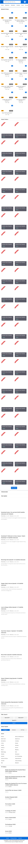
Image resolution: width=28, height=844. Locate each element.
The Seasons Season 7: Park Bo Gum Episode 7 (21, 21)
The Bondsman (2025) (10, 824)
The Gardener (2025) (10, 804)
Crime (22, 5)
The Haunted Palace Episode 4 (7, 21)
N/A (16, 751)
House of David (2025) (10, 817)
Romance (17, 754)
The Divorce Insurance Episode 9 (21, 60)
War (2, 762)
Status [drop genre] (20, 717)
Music (2, 749)
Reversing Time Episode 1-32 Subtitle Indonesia (13, 559)
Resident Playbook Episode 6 (7, 47)
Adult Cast (3, 738)
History (2, 747)
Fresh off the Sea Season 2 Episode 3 (7, 74)
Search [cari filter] (14, 723)
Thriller (2, 760)
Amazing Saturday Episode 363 (7, 34)
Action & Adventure (19, 736)
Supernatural (18, 758)
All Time (22, 729)
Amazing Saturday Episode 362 (21, 34)
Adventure (7, 5)
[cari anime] (19, 2)
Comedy (18, 5)
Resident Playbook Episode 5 (21, 47)
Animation (13, 5)
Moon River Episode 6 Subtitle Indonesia (11, 654)
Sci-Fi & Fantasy (18, 756)
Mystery (17, 749)
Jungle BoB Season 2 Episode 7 (7, 100)
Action (2, 5)
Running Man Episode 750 (7, 60)
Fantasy (16, 745)
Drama (16, 743)
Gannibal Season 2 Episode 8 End (21, 74)
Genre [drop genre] (7, 717)
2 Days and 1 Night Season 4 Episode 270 (7, 87)
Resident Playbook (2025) (11, 797)
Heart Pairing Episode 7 (7, 113)
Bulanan (14, 729)
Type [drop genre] (14, 720)
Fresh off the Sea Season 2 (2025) (13, 790)
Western (17, 762)
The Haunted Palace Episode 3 (20, 100)
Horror (16, 747)
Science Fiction (4, 758)
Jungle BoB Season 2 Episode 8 (21, 87)
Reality (2, 754)
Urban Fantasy (18, 760)
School (2, 756)
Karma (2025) (8, 831)
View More (14, 488)
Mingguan (5, 729)
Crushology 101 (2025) (10, 810)
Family (2, 745)
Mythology (3, 751)
